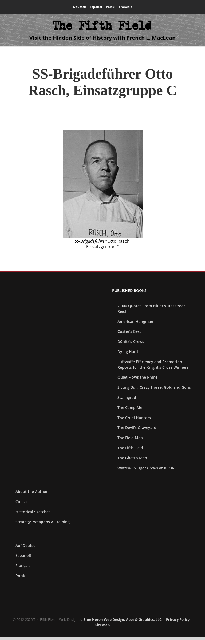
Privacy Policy (178, 619)
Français (125, 7)
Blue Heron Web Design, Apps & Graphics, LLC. (123, 619)
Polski (110, 7)
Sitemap (102, 624)
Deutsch (79, 7)
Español (96, 7)
